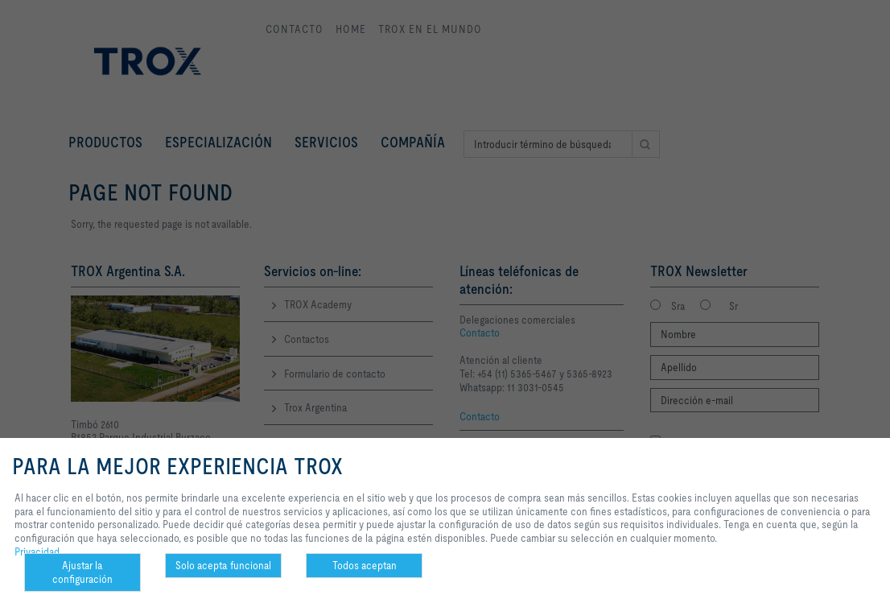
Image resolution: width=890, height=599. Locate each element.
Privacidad (37, 551)
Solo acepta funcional (223, 565)
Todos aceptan (364, 565)
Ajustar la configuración (82, 572)
